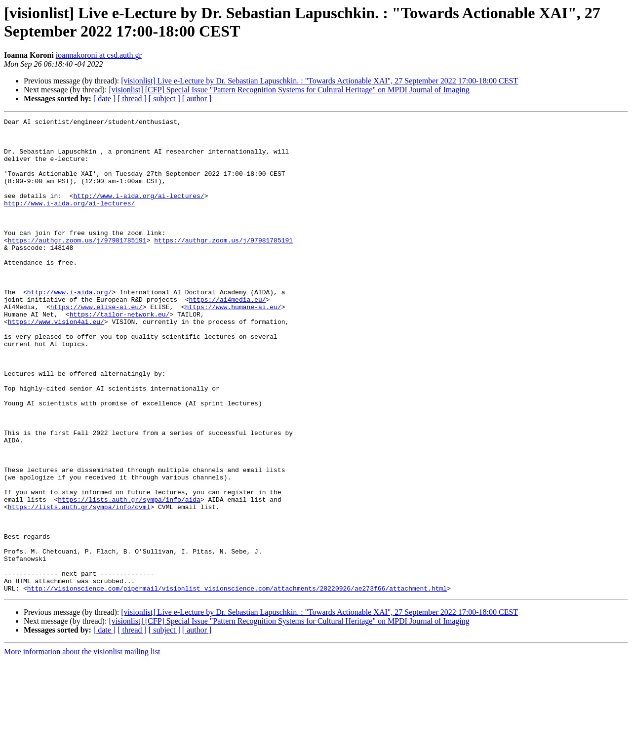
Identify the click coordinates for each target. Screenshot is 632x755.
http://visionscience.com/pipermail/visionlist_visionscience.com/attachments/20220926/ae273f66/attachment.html (237, 682)
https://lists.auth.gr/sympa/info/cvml (79, 585)
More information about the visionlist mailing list (82, 746)
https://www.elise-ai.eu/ (96, 345)
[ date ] (104, 98)
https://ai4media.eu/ (227, 336)
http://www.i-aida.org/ (69, 327)
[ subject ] (164, 98)
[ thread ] (132, 98)
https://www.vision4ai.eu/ (56, 362)
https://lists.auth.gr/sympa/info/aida (129, 576)
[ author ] (197, 98)
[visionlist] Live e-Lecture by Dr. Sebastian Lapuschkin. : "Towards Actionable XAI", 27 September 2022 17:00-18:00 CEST (319, 81)
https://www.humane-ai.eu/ (233, 345)
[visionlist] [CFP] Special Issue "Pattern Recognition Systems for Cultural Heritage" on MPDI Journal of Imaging (289, 89)
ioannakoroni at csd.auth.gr (99, 55)
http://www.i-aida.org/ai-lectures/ (138, 211)
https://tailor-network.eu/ (120, 354)
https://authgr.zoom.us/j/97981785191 (77, 265)
